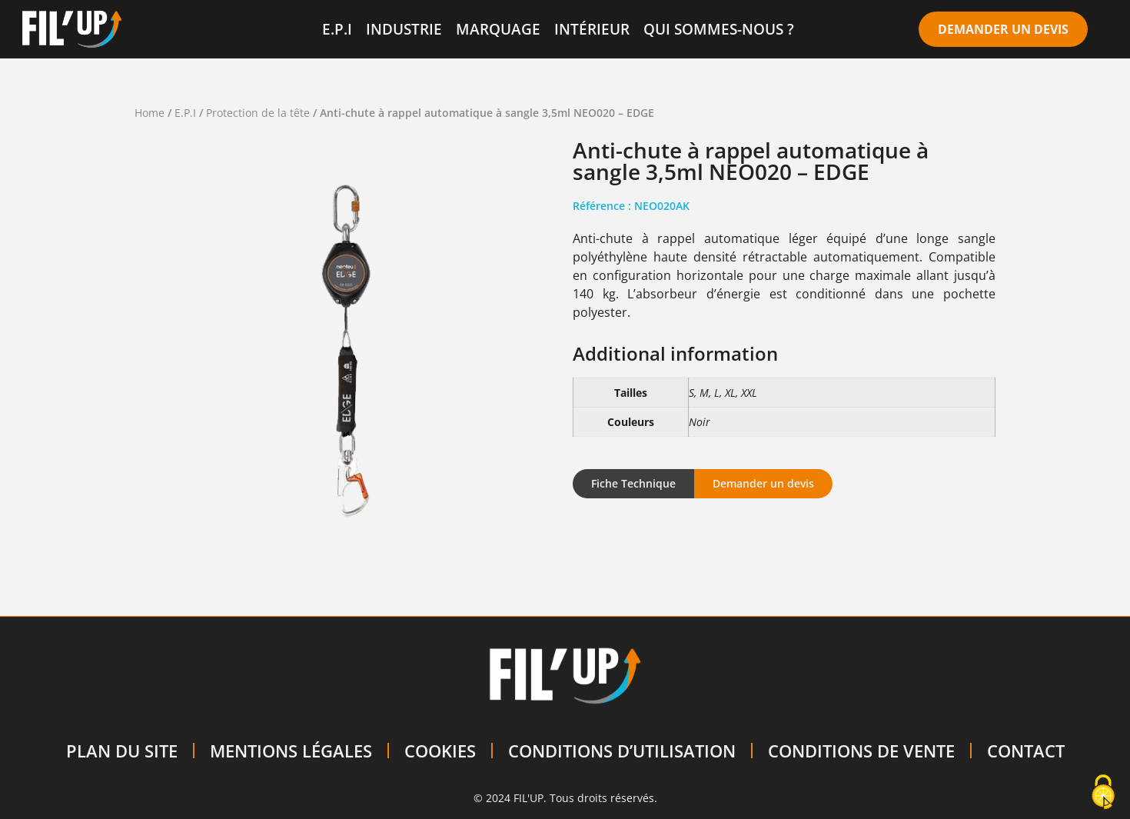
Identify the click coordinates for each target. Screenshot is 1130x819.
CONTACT (1026, 750)
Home (150, 112)
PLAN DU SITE (122, 750)
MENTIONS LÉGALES (291, 750)
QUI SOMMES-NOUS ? (718, 28)
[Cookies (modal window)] (1103, 793)
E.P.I (337, 28)
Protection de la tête (258, 112)
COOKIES (440, 750)
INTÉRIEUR (592, 28)
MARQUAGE (498, 28)
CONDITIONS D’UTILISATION (622, 750)
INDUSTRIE (404, 28)
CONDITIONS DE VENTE (861, 750)
